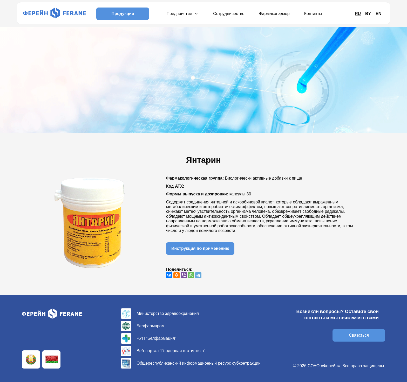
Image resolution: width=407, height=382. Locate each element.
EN (378, 13)
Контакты (313, 13)
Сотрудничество (229, 13)
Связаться (359, 335)
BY (368, 13)
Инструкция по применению (200, 248)
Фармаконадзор (274, 13)
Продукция (122, 13)
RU (358, 13)
